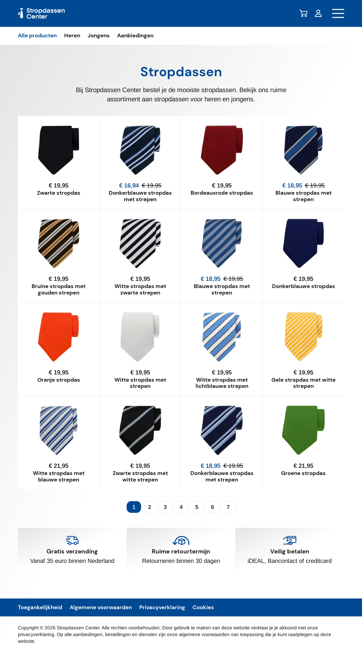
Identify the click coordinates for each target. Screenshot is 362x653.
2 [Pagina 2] (149, 507)
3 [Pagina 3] (165, 507)
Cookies (203, 607)
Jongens (99, 36)
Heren (72, 36)
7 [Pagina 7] (228, 507)
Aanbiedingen (135, 36)
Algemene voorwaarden (101, 607)
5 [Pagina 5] (196, 507)
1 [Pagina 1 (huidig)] (133, 507)
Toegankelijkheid (40, 607)
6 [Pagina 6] (212, 507)
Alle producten (37, 36)
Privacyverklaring (162, 607)
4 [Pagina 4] (181, 507)
